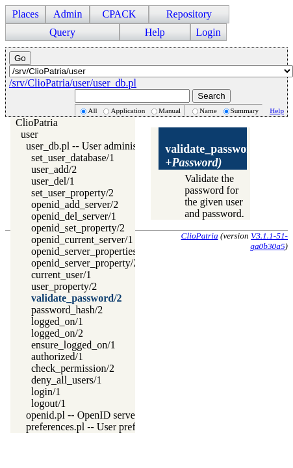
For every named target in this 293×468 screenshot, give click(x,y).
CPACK (119, 14)
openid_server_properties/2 (88, 251)
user (29, 134)
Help (155, 32)
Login (208, 32)
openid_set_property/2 (78, 227)
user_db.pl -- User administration (95, 145)
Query (62, 32)
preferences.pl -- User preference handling (114, 426)
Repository (189, 14)
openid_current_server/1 (82, 239)
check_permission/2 (72, 368)
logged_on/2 (57, 333)
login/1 (45, 391)
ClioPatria (37, 122)
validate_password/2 (76, 298)
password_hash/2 (67, 309)
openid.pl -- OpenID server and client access (118, 415)
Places (25, 14)
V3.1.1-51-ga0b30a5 (269, 241)
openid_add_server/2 (74, 204)
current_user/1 (61, 274)
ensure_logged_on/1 (73, 344)
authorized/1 (57, 356)
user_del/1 (53, 181)
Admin (67, 14)
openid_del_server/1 (73, 216)
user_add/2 (54, 169)
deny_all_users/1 (66, 379)
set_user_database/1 (72, 157)
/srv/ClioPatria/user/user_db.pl (72, 82)
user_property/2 (64, 286)
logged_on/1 (57, 321)
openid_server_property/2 (84, 262)
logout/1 (48, 403)
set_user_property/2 (72, 192)
